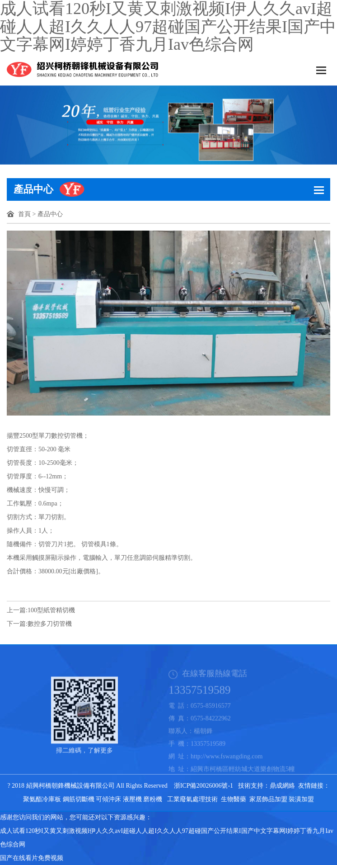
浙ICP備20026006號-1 (203, 785)
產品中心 (50, 214)
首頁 (24, 214)
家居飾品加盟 (268, 799)
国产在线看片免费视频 (31, 858)
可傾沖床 (108, 799)
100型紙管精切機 (51, 610)
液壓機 (132, 799)
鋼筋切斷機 (78, 799)
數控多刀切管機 (50, 623)
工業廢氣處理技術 (192, 799)
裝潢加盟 (301, 799)
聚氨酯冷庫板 (42, 799)
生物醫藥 (233, 799)
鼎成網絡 (282, 785)
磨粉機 (152, 799)
